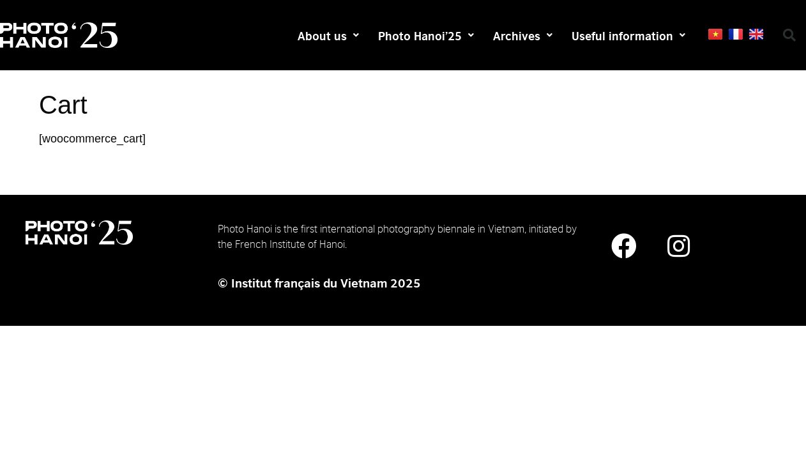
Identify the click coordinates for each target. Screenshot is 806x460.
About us (328, 35)
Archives (522, 35)
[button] (789, 35)
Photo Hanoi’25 (426, 35)
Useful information (628, 35)
